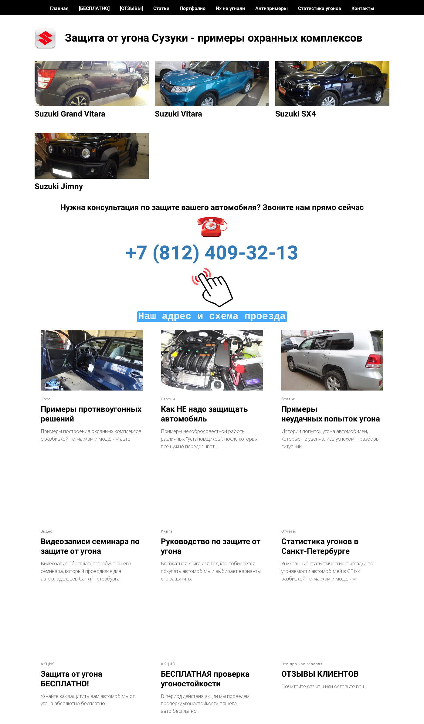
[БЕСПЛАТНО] (95, 8)
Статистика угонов (320, 8)
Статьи (162, 8)
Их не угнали (231, 8)
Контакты (362, 8)
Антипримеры (272, 8)
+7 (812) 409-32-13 (212, 253)
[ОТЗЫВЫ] (132, 8)
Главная (60, 8)
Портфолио (193, 8)
